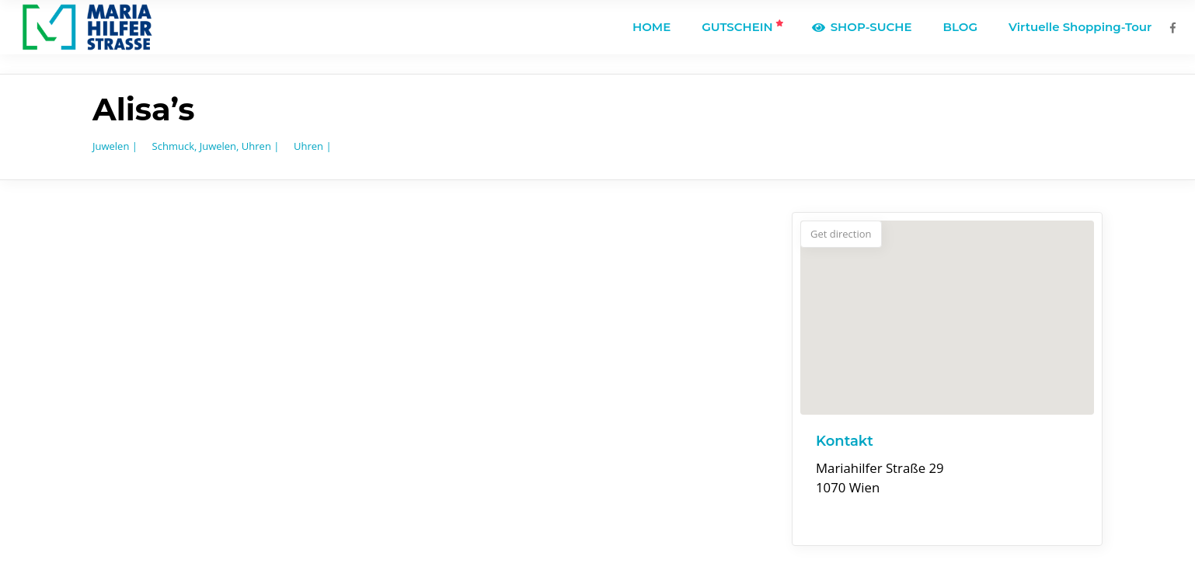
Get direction (841, 234)
